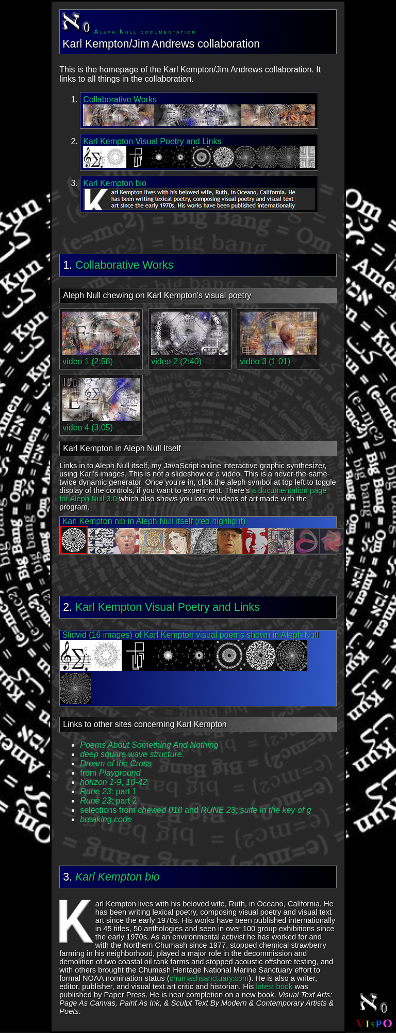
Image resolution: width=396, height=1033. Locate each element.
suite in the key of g (275, 810)
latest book (274, 986)
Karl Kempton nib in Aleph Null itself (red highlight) (198, 535)
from (110, 772)
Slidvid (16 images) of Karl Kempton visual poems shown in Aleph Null (189, 667)
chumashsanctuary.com (209, 978)
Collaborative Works (124, 265)
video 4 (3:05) (101, 423)
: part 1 (108, 791)
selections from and (160, 810)
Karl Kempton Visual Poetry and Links (167, 607)
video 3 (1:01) (278, 357)
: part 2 (108, 800)
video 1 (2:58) (101, 357)
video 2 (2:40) (189, 357)
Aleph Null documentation (129, 31)
